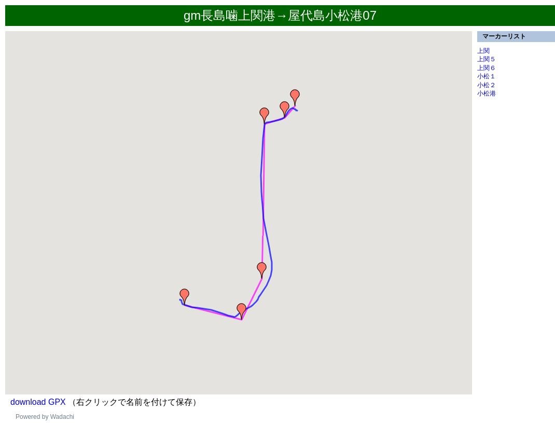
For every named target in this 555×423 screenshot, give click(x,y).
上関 (483, 50)
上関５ (486, 59)
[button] (184, 297)
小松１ (486, 76)
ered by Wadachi (50, 416)
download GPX (38, 402)
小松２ (486, 85)
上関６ (486, 68)
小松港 (486, 93)
